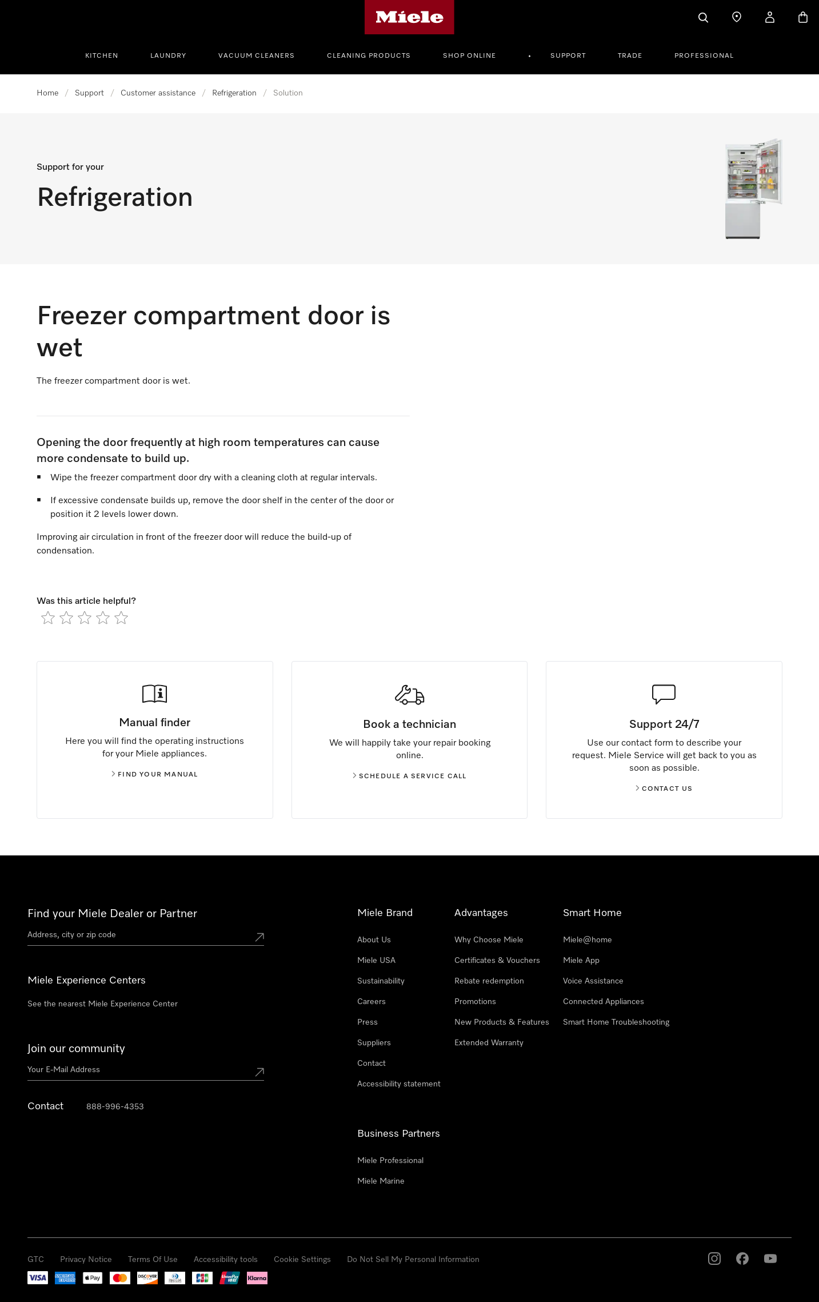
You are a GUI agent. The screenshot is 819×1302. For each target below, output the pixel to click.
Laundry (168, 56)
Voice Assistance (593, 981)
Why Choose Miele (489, 940)
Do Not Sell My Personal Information (413, 1260)
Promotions (475, 1002)
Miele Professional (390, 1161)
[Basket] (803, 17)
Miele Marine (381, 1181)
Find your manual (154, 774)
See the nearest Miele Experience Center (102, 1004)
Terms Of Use (153, 1260)
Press (367, 1022)
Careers (371, 1002)
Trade (630, 56)
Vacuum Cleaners (256, 56)
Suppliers (374, 1043)
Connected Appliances (603, 1002)
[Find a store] (737, 17)
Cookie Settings (302, 1260)
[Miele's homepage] (409, 17)
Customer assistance (158, 93)
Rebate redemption (489, 981)
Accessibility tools (226, 1260)
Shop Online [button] (469, 56)
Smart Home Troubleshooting (616, 1022)
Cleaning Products (369, 56)
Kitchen (101, 56)
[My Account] (770, 17)
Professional (704, 56)
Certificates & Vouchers (497, 961)
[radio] (48, 617)
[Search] (703, 17)
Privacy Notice (86, 1260)
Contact (371, 1064)
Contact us (664, 789)
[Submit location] (259, 937)
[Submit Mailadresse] (259, 1072)
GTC (35, 1260)
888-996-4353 (115, 1107)
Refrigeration (234, 93)
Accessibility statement (399, 1084)
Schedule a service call (410, 776)
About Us (374, 940)
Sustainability (381, 981)
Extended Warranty (489, 1043)
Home (47, 93)
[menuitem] (108, 54)
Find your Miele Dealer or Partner (112, 913)
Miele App (581, 961)
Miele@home (587, 940)
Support (568, 56)
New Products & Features (501, 1022)
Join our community (76, 1048)
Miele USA (376, 961)
